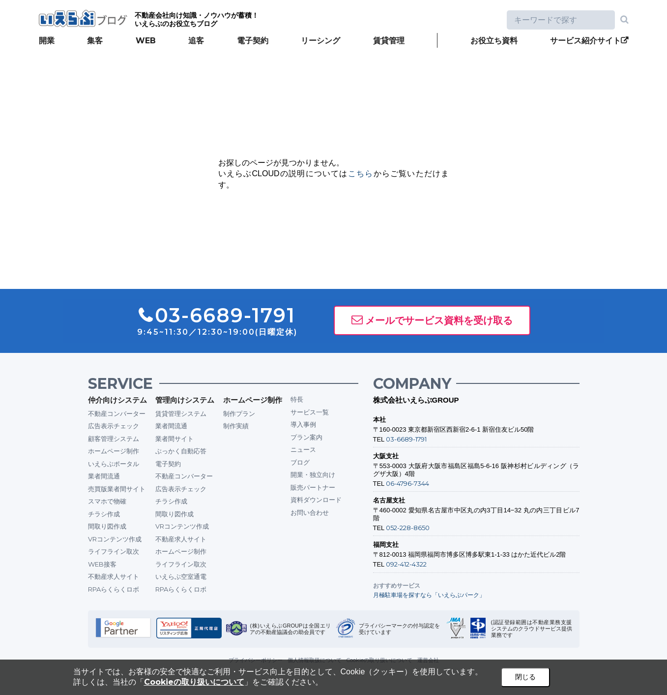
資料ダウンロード (316, 500)
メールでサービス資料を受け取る (439, 320)
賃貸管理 (389, 40)
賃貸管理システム (180, 413)
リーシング (320, 40)
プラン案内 (306, 437)
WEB (146, 40)
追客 (196, 40)
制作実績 (236, 426)
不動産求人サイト (113, 576)
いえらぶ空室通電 (180, 576)
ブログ (300, 462)
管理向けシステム (184, 400)
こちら (361, 173)
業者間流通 (104, 476)
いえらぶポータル (113, 464)
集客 (95, 40)
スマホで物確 (107, 501)
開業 (47, 40)
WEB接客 (102, 564)
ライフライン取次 (113, 551)
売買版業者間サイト (116, 489)
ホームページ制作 (113, 451)
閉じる (525, 677)
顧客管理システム (113, 438)
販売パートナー (312, 487)
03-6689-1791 (406, 439)
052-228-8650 (408, 528)
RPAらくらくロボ (113, 589)
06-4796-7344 (407, 483)
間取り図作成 (107, 526)
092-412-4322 (406, 564)
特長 (296, 399)
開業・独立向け (312, 474)
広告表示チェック (113, 426)
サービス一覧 (309, 412)
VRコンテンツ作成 (115, 539)
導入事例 (303, 424)
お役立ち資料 (494, 40)
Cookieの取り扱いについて (194, 682)
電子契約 (252, 40)
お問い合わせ (309, 512)
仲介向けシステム (117, 400)
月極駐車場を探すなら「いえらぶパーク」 (429, 595)
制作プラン (239, 413)
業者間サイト (174, 438)
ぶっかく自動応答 (180, 451)
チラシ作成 (104, 514)
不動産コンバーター (116, 413)
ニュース (303, 449)
